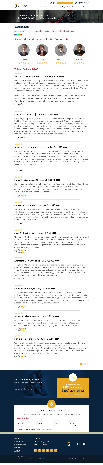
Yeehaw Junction (75, 426)
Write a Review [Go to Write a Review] (51, 3)
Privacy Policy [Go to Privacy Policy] (26, 459)
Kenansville (56, 423)
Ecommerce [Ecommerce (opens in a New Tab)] (78, 458)
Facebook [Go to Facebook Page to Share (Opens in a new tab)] (15, 34)
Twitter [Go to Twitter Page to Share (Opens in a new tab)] (16, 34)
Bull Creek (21, 423)
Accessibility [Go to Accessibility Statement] (17, 459)
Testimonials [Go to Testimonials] (76, 7)
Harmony (38, 426)
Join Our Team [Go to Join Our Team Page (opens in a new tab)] (40, 444)
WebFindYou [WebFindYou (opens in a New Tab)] (86, 458)
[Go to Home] (26, 5)
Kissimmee (56, 426)
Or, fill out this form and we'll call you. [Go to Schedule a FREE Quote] (73, 394)
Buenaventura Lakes (24, 421)
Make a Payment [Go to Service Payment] (41, 441)
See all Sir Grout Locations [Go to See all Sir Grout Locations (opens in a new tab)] (43, 429)
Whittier (72, 423)
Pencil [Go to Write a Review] (37, 69)
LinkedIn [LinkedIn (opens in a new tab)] (51, 450)
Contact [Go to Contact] (86, 7)
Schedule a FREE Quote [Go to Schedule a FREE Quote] (65, 3)
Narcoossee (73, 421)
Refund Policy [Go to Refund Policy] (48, 459)
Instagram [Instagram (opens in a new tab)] (35, 450)
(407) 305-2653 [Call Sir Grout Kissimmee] (82, 3)
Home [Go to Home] (17, 438)
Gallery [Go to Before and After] (62, 7)
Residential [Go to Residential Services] (44, 7)
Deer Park (38, 421)
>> (87, 364)
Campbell (21, 426)
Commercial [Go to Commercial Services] (53, 7)
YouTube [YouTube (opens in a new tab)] (47, 450)
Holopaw (55, 421)
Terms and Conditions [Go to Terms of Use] (37, 459)
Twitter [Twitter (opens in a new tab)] (43, 450)
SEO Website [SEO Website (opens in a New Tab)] (72, 458)
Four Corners (39, 423)
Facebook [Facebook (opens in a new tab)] (39, 450)
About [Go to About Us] (68, 7)
